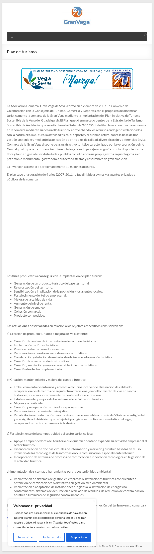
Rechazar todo (52, 537)
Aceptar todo (78, 537)
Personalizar (25, 537)
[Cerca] (93, 501)
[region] (52, 522)
